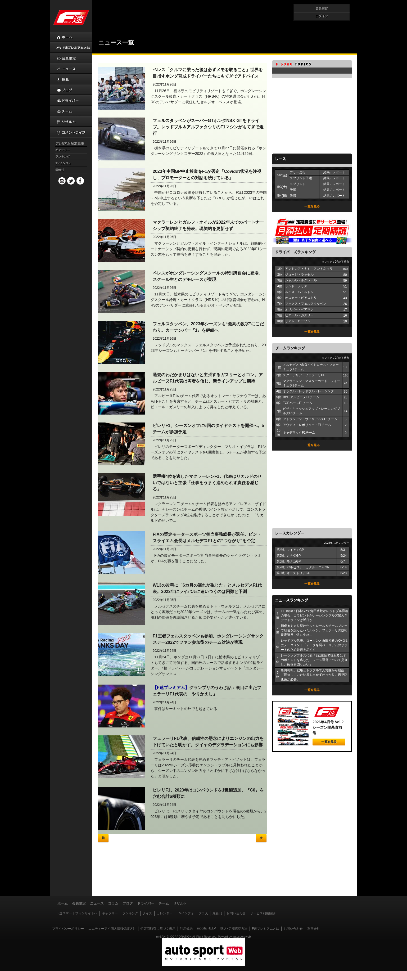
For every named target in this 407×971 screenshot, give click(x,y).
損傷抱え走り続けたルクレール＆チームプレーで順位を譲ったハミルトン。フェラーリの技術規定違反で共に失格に (314, 630)
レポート (338, 172)
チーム (164, 903)
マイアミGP (295, 550)
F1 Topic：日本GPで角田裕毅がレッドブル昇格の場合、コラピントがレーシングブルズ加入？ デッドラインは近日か (314, 615)
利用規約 (186, 928)
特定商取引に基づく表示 (158, 928)
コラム (113, 903)
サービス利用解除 (262, 913)
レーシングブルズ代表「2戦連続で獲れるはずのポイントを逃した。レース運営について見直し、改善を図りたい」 (314, 660)
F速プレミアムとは (265, 928)
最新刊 (217, 913)
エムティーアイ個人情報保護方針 (112, 928)
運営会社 (313, 928)
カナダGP (294, 556)
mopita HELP (206, 928)
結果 (326, 172)
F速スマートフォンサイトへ (77, 913)
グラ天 (203, 913)
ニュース (97, 903)
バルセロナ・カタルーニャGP (308, 567)
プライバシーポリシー (68, 928)
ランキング (130, 913)
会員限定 (79, 903)
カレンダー (165, 913)
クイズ (147, 913)
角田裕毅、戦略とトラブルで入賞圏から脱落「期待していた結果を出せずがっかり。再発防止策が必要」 (314, 674)
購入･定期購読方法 (233, 928)
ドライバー (145, 903)
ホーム (62, 903)
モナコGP (294, 561)
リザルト (180, 903)
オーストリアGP (298, 573)
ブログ (128, 903)
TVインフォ (185, 913)
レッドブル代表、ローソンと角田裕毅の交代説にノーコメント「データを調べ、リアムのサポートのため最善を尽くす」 (314, 645)
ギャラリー (110, 913)
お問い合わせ (236, 913)
